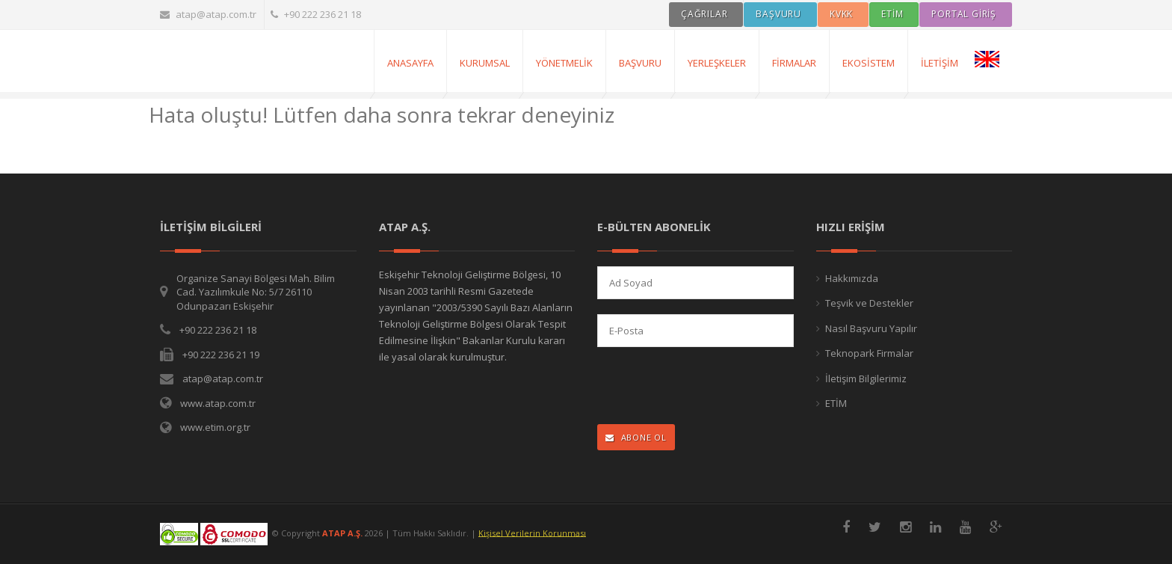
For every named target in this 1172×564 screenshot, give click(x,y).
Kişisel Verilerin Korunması (532, 532)
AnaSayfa (410, 63)
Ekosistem (868, 63)
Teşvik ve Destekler (869, 303)
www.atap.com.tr (218, 403)
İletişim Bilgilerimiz (866, 378)
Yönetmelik (564, 63)
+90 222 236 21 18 (316, 14)
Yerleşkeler (717, 63)
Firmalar (794, 63)
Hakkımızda (851, 278)
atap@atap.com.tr (208, 14)
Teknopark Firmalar (869, 353)
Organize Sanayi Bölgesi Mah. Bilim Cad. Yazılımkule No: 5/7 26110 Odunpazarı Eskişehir (255, 292)
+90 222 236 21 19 (220, 354)
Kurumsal (485, 63)
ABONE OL (636, 437)
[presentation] (694, 387)
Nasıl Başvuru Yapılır (871, 328)
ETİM (836, 403)
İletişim (939, 63)
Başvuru (640, 63)
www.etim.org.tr (215, 427)
